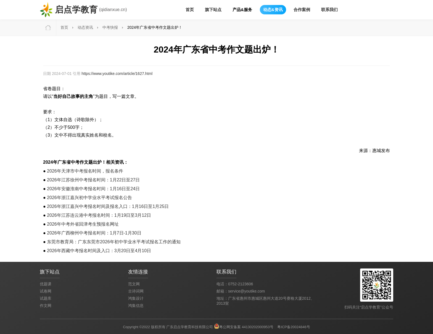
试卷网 (45, 291)
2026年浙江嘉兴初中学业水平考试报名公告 (89, 197)
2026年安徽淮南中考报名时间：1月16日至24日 (93, 188)
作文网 (45, 305)
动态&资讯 (273, 9)
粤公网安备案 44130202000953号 (246, 327)
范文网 (134, 284)
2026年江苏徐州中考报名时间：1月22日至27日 (93, 180)
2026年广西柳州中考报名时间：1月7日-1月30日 (94, 233)
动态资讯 (85, 27)
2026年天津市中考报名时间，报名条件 (85, 171)
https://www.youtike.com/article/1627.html (116, 73)
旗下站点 (213, 9)
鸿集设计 (136, 298)
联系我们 (329, 9)
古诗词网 (136, 291)
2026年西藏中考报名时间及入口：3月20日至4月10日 (99, 250)
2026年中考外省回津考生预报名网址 (83, 224)
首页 (190, 9)
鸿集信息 (136, 305)
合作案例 (302, 9)
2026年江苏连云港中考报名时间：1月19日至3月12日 (99, 215)
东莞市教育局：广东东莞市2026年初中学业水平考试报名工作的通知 (114, 241)
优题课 (45, 284)
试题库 (45, 298)
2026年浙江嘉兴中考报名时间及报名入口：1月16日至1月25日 (108, 206)
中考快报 (110, 27)
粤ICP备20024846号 (293, 327)
